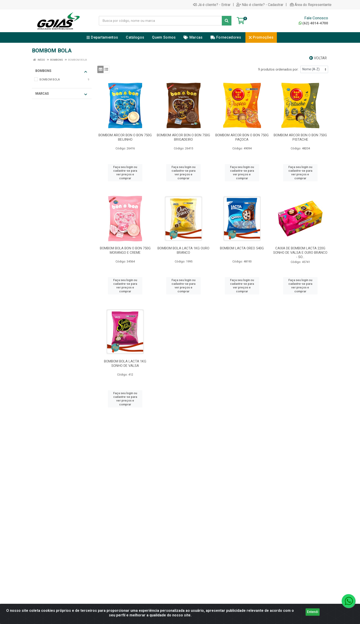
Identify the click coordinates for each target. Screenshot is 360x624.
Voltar (318, 58)
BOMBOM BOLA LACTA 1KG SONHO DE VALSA (125, 363)
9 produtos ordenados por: (278, 69)
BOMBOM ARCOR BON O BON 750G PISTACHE (300, 137)
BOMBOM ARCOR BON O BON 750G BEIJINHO (125, 137)
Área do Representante (311, 4)
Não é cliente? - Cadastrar (259, 4)
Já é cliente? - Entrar (212, 4)
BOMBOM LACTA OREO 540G (242, 248)
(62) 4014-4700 (313, 23)
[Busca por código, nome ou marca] (160, 21)
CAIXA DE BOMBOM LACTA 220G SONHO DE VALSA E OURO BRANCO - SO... (300, 252)
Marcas (61, 94)
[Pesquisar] (226, 21)
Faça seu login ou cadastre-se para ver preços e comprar (125, 172)
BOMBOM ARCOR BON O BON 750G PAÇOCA (242, 137)
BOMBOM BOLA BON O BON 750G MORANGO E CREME (125, 250)
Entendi (312, 619)
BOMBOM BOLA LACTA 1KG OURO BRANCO (183, 250)
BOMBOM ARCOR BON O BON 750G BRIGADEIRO (183, 137)
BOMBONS (61, 71)
